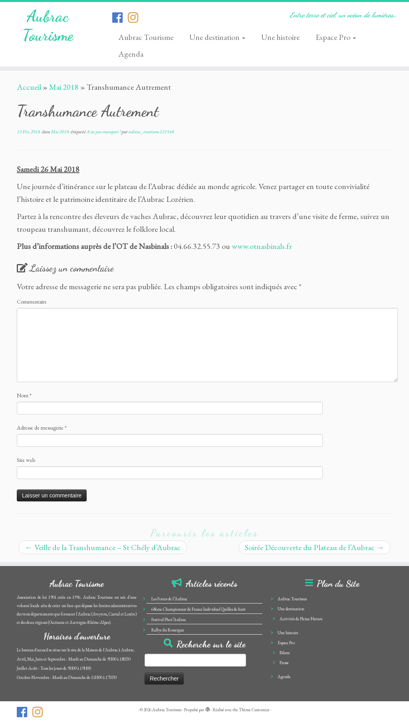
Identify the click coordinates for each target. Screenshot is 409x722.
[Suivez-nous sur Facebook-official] (120, 18)
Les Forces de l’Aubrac (169, 599)
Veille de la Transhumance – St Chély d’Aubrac (103, 547)
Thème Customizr (254, 709)
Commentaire (32, 301)
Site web (26, 460)
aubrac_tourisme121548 (151, 131)
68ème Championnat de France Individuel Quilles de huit (198, 609)
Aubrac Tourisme (47, 25)
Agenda (130, 54)
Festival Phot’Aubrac (168, 619)
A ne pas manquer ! (103, 131)
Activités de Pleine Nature (301, 618)
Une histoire (280, 37)
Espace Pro (336, 37)
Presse (284, 662)
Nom (24, 395)
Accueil (29, 87)
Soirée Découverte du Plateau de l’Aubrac (314, 547)
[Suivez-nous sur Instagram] (135, 18)
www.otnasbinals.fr (262, 246)
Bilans (285, 652)
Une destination (217, 37)
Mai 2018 (64, 87)
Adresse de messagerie (42, 427)
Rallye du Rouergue (167, 630)
